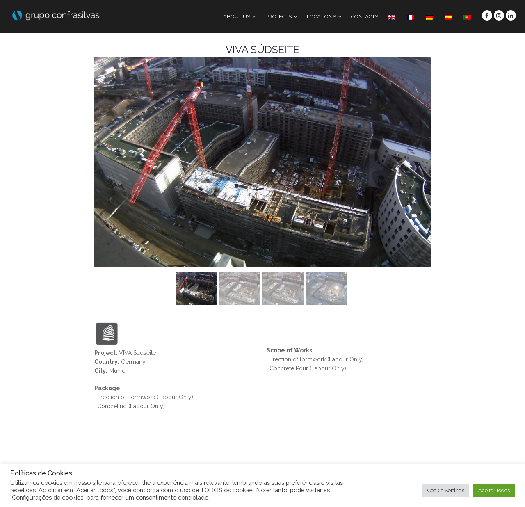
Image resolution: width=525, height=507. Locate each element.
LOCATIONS (321, 17)
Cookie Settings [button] (445, 490)
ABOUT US (236, 17)
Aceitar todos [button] (494, 490)
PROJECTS (278, 17)
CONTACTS (364, 17)
